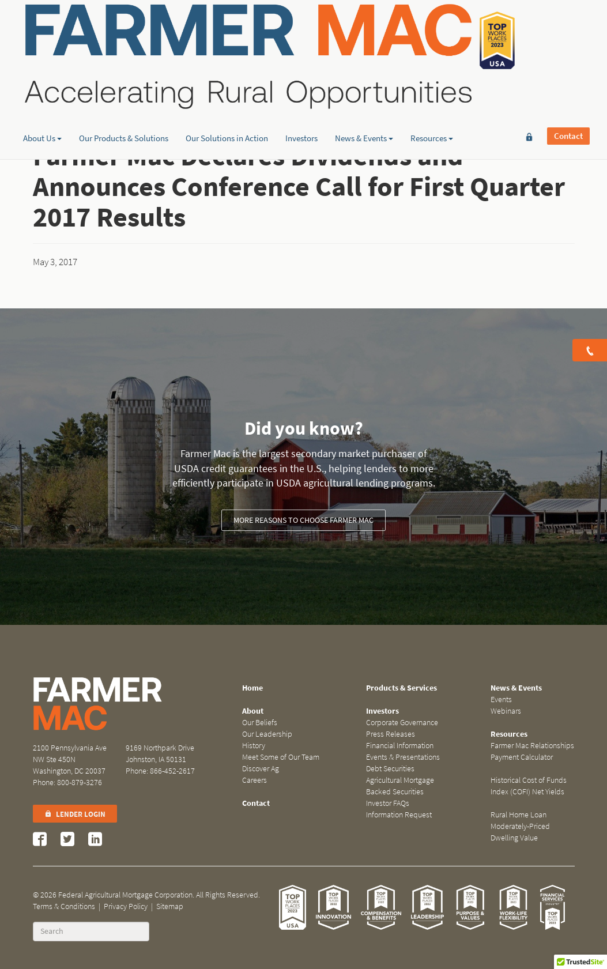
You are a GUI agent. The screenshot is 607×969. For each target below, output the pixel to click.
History (253, 745)
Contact (568, 27)
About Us (42, 89)
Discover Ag (260, 768)
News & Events (364, 89)
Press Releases (390, 734)
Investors (301, 89)
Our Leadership (267, 734)
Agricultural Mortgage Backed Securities (400, 786)
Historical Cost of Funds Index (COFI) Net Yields (529, 786)
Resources (431, 89)
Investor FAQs (387, 803)
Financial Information (399, 745)
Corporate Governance (402, 722)
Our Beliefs (259, 722)
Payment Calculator (522, 757)
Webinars (506, 711)
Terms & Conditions (64, 906)
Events (501, 699)
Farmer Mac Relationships (532, 745)
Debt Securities (390, 768)
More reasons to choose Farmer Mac (303, 520)
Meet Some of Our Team (280, 757)
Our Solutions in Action (227, 89)
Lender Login (74, 814)
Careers (254, 780)
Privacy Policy (126, 906)
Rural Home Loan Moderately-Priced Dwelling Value (520, 826)
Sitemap (169, 906)
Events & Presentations (403, 757)
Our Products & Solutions (123, 89)
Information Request (399, 814)
